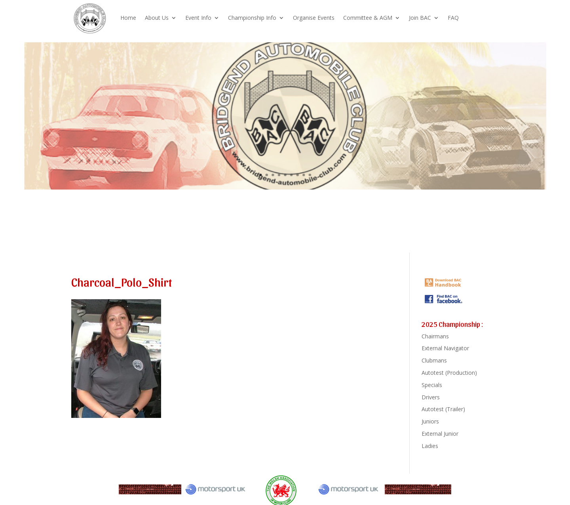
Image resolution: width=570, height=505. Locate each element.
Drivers (431, 397)
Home (128, 17)
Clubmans (434, 360)
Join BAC (420, 17)
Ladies (430, 446)
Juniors (430, 421)
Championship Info (252, 17)
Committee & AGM (367, 17)
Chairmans (435, 336)
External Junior (440, 433)
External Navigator (445, 348)
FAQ (453, 17)
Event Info (198, 17)
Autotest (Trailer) (443, 409)
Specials (432, 385)
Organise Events (313, 17)
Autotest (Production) (449, 372)
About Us (157, 17)
